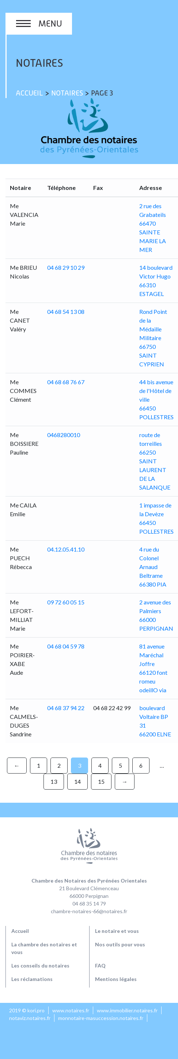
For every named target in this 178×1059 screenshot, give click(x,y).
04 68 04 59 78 (65, 646)
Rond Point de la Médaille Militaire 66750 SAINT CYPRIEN (153, 337)
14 (77, 781)
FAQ (100, 965)
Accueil (29, 93)
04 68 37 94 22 (65, 707)
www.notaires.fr (70, 1010)
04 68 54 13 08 (65, 311)
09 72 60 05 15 (65, 602)
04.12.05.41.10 (65, 549)
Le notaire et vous (117, 931)
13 (53, 781)
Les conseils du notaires (40, 965)
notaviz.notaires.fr (29, 1018)
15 (101, 781)
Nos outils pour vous (120, 944)
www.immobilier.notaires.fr (127, 1010)
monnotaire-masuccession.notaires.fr (100, 1018)
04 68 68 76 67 (65, 381)
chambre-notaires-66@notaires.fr (89, 911)
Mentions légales (116, 979)
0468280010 (63, 434)
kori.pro (36, 1010)
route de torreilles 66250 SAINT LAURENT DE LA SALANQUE (154, 461)
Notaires (67, 93)
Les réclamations (32, 979)
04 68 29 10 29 (65, 267)
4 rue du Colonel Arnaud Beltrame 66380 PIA (152, 567)
